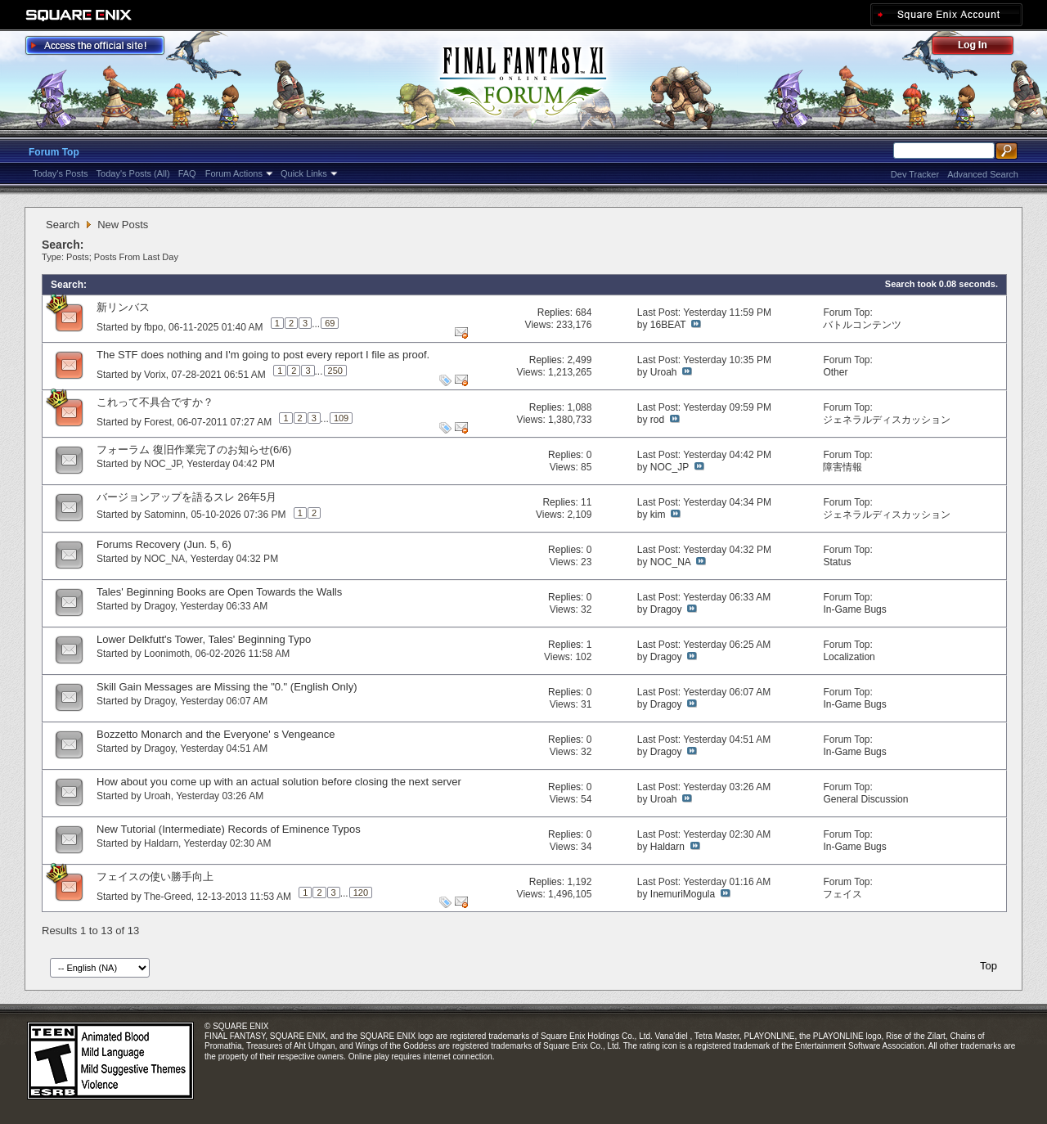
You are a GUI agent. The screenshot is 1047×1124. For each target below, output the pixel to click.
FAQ (187, 173)
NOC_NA (164, 558)
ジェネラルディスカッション (886, 419)
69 (330, 323)
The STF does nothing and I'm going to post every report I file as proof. (263, 354)
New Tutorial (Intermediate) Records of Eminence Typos (229, 829)
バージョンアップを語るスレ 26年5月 (186, 497)
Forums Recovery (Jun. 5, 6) (164, 544)
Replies (553, 312)
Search (62, 224)
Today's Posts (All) (133, 173)
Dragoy (159, 606)
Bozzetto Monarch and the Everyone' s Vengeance (216, 734)
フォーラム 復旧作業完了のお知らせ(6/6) (194, 449)
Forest (158, 422)
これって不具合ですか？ (155, 402)
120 (360, 892)
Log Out (981, 48)
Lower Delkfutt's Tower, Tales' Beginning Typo (204, 639)
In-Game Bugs (854, 609)
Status (837, 562)
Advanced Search (982, 174)
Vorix (155, 374)
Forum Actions (234, 173)
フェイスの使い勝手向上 (155, 876)
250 (335, 370)
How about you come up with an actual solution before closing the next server (279, 782)
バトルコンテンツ (862, 324)
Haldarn (161, 843)
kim (658, 514)
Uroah (663, 372)
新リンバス (123, 307)
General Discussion (865, 799)
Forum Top (54, 152)
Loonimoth (167, 653)
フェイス (842, 894)
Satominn (165, 514)
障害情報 (842, 467)
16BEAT (668, 324)
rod (657, 419)
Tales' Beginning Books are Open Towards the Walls (219, 592)
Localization (848, 657)
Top (988, 966)
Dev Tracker (915, 174)
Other (835, 372)
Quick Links (304, 173)
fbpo (153, 327)
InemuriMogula (682, 894)
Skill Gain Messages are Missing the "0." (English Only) (227, 687)
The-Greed (167, 896)
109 (341, 418)
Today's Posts (60, 173)
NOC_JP (163, 464)
